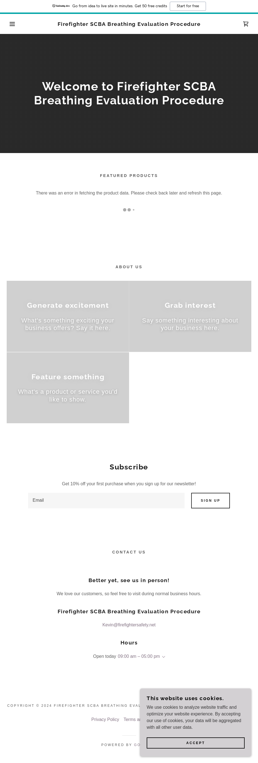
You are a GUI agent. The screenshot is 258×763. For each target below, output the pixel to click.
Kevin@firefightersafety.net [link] (129, 624)
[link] (129, 24)
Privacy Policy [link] (105, 719)
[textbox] (106, 500)
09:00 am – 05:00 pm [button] (139, 656)
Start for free (188, 6)
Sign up (210, 501)
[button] (13, 23)
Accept (195, 751)
